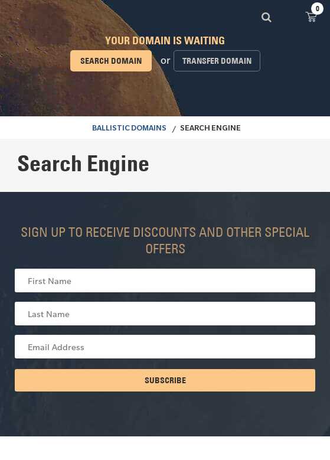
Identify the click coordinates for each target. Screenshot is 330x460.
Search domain (111, 61)
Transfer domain (216, 61)
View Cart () (311, 16)
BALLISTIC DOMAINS (129, 129)
